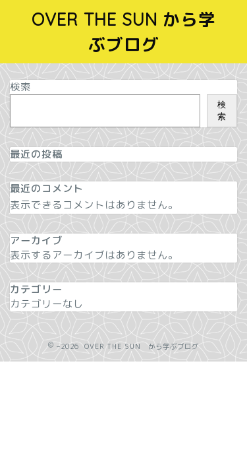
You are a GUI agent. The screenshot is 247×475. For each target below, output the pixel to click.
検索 (20, 87)
